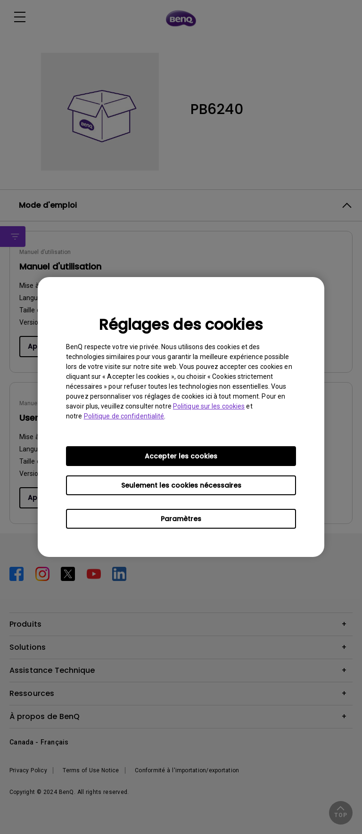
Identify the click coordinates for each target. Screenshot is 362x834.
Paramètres (181, 518)
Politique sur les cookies (209, 406)
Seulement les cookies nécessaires (181, 485)
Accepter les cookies (181, 456)
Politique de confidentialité (124, 416)
